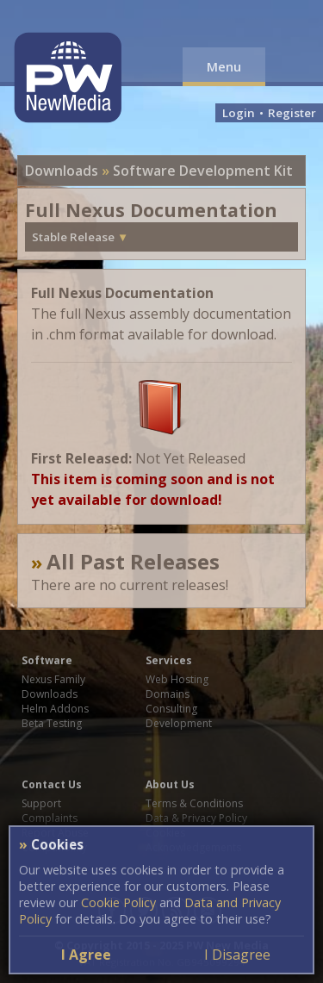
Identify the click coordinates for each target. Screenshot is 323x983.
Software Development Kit (203, 170)
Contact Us (52, 784)
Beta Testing (52, 723)
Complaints (50, 818)
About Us (170, 784)
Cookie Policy (118, 902)
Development (179, 723)
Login (238, 113)
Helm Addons (55, 708)
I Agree (86, 954)
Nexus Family (53, 679)
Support (41, 803)
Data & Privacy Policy (196, 818)
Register (292, 113)
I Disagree (237, 954)
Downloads (61, 170)
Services (169, 660)
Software (47, 660)
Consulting (171, 708)
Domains (167, 694)
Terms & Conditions (194, 803)
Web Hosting (177, 679)
